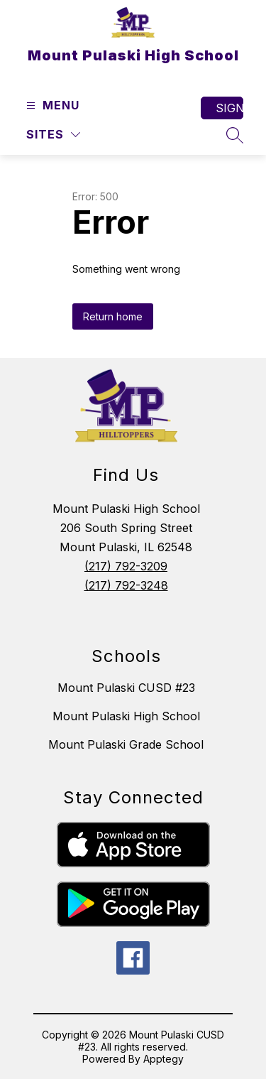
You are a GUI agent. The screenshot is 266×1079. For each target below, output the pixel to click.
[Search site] (234, 134)
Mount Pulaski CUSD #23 (126, 688)
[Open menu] (51, 105)
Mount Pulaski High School (126, 716)
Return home (113, 316)
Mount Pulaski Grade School (126, 744)
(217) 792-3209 (125, 566)
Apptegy (163, 1059)
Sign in (229, 108)
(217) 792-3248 (126, 585)
